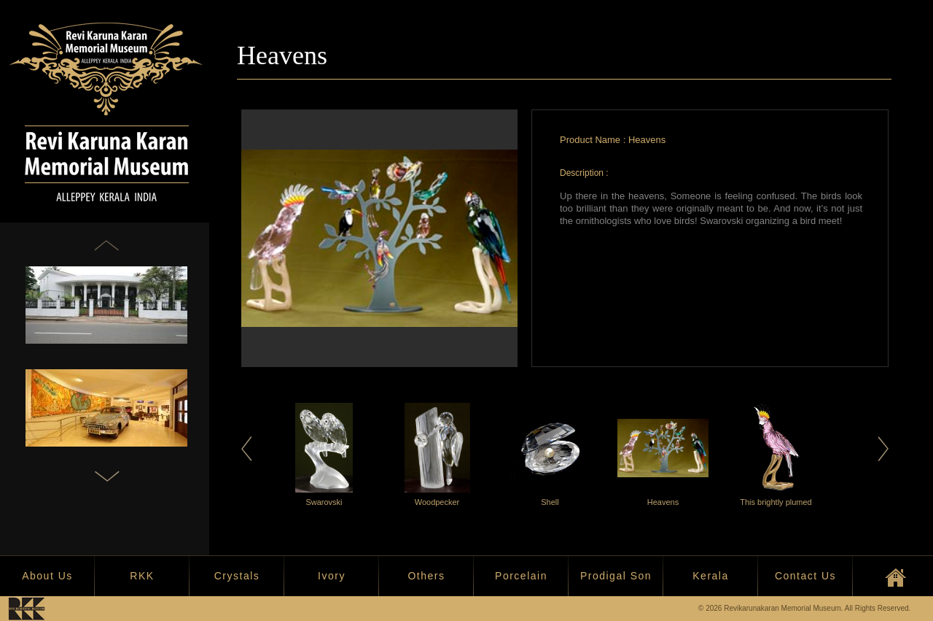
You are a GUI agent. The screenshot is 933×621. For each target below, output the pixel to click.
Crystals (237, 576)
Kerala (710, 576)
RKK (142, 576)
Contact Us (805, 576)
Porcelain (521, 576)
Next (883, 448)
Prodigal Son (616, 576)
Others (426, 576)
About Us (47, 576)
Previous (246, 448)
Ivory (332, 576)
